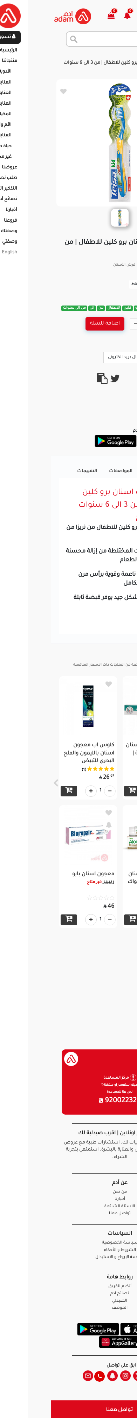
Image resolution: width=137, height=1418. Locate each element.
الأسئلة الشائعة (68, 1206)
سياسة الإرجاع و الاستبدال (68, 1257)
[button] (80, 16)
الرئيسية (122, 56)
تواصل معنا (68, 1409)
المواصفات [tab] (69, 471)
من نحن (69, 1192)
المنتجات (97, 56)
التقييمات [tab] (36, 471)
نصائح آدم (68, 1293)
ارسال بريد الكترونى (77, 357)
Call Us (116, 357)
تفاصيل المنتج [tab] (108, 471)
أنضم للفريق (68, 1286)
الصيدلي (68, 1301)
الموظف (68, 1308)
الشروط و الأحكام (69, 1250)
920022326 (69, 1101)
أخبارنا (68, 1199)
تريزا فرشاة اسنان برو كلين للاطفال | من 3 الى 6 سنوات (68, 63)
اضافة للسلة (54, 324)
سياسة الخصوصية (69, 1243)
